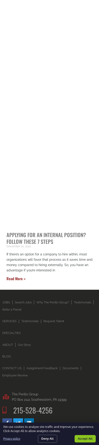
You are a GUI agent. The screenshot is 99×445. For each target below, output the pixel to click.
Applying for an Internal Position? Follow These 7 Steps (46, 238)
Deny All (47, 438)
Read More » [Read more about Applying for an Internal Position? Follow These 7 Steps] (16, 278)
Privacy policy (11, 438)
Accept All (85, 438)
